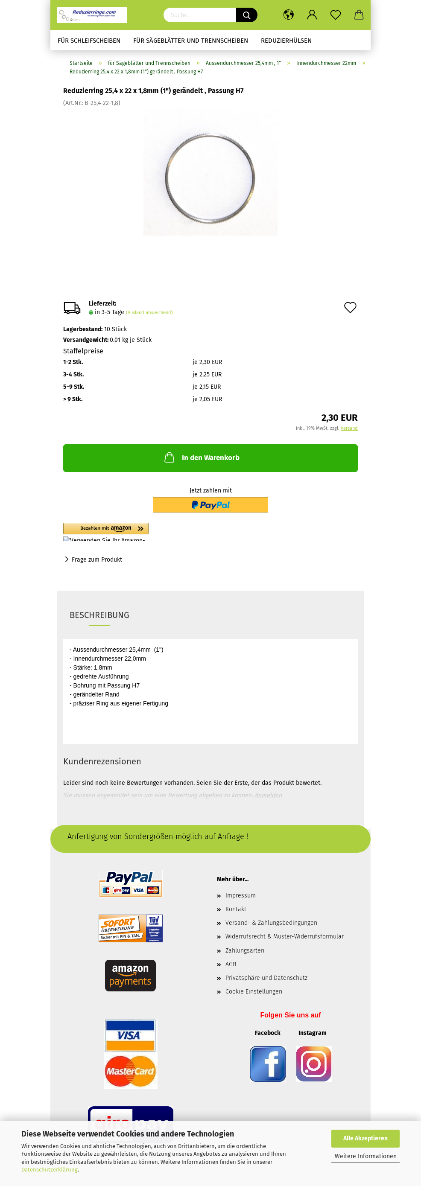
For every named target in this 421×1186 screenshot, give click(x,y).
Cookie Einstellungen (253, 991)
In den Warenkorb (201, 457)
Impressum (240, 895)
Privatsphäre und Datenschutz (266, 978)
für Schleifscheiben (89, 40)
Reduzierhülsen (286, 40)
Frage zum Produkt (97, 559)
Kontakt (235, 909)
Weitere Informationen (366, 1156)
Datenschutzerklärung (49, 1169)
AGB (230, 964)
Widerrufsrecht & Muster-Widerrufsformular (284, 936)
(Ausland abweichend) (149, 312)
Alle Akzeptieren (365, 1138)
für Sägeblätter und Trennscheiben (190, 40)
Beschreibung (99, 615)
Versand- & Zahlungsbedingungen (271, 923)
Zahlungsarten (244, 950)
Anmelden (268, 795)
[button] (153, 532)
